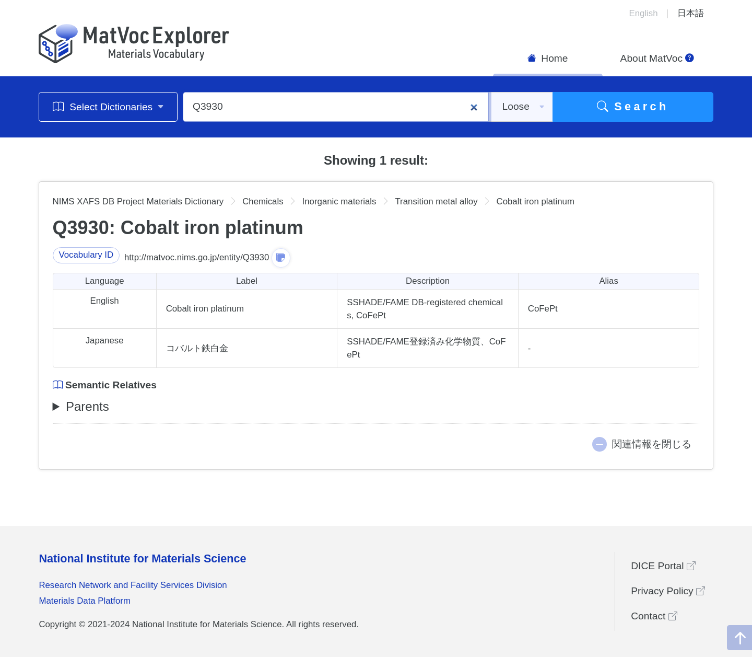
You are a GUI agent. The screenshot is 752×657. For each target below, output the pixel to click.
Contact (654, 615)
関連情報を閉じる (651, 444)
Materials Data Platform (85, 601)
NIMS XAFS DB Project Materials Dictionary (138, 201)
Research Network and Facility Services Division (133, 585)
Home (547, 58)
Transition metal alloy (436, 201)
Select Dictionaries (108, 106)
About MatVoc (657, 58)
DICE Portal (663, 565)
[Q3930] (336, 107)
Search (633, 106)
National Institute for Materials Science (142, 558)
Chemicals (262, 201)
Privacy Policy (668, 590)
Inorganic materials (339, 201)
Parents (87, 406)
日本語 (690, 13)
